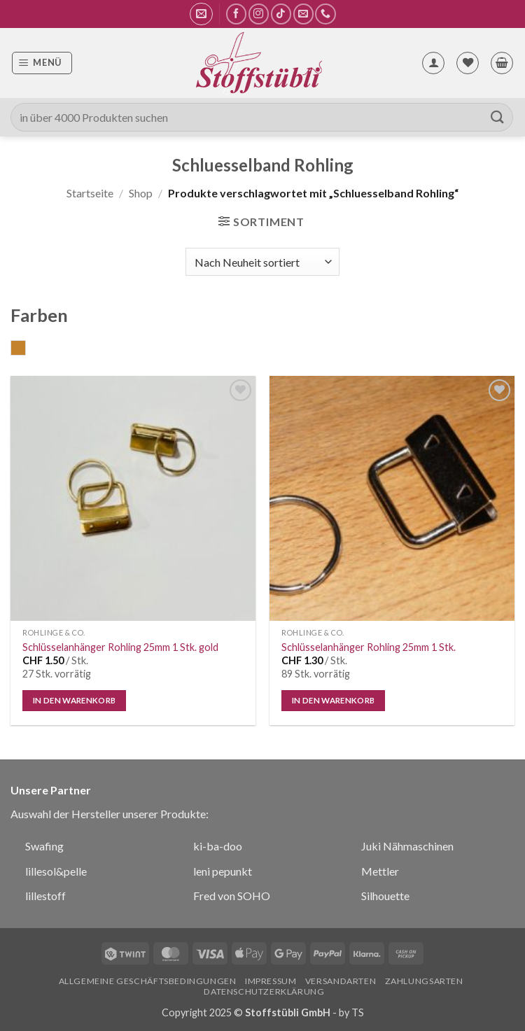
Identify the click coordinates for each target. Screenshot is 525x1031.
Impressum (271, 981)
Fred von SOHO (231, 895)
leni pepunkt (222, 871)
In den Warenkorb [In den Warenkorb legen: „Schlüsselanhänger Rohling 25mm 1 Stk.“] (333, 700)
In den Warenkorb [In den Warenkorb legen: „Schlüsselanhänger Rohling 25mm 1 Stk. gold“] (74, 700)
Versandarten (340, 981)
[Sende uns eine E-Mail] (303, 13)
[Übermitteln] (498, 117)
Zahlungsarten (424, 981)
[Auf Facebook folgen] (236, 13)
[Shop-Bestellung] (262, 262)
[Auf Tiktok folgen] (281, 13)
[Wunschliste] (467, 63)
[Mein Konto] (433, 63)
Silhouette (385, 895)
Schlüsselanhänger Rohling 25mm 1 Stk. (368, 647)
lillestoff (45, 895)
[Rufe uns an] (325, 13)
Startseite (89, 192)
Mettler (380, 871)
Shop (141, 192)
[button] (201, 14)
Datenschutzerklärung (264, 991)
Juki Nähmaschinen (407, 846)
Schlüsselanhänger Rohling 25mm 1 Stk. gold (120, 647)
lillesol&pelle (56, 871)
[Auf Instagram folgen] (258, 13)
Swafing (44, 846)
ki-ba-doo (217, 846)
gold (25, 349)
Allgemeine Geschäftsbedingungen (148, 981)
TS (357, 1012)
